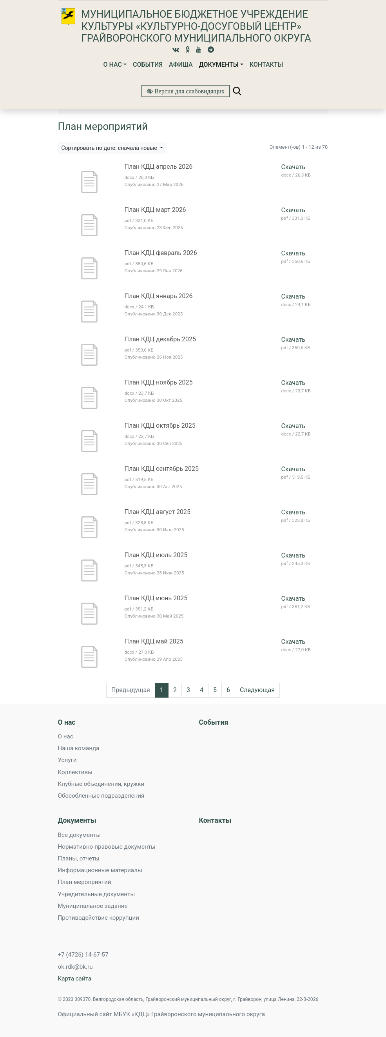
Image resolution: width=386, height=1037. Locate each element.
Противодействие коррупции (98, 917)
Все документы (79, 834)
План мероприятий (84, 882)
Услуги (67, 760)
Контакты (266, 64)
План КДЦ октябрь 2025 (160, 425)
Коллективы (75, 772)
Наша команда (79, 748)
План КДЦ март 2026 (155, 209)
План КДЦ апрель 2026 (159, 166)
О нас (112, 64)
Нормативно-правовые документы (107, 846)
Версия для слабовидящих (189, 91)
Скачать (293, 167)
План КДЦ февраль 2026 (161, 253)
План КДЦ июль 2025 (156, 555)
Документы (219, 64)
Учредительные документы (96, 894)
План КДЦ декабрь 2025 (160, 339)
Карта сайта (75, 978)
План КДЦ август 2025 (158, 512)
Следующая (257, 690)
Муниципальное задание (93, 905)
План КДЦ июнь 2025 (156, 598)
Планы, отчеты (79, 858)
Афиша (181, 64)
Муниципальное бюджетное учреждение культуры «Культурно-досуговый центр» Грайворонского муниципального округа (196, 26)
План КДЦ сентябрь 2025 (162, 468)
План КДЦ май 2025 (154, 641)
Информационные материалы (100, 870)
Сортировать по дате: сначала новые (110, 148)
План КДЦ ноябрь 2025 (159, 382)
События (148, 64)
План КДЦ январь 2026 (159, 296)
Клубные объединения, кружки (101, 783)
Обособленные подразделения (101, 795)
